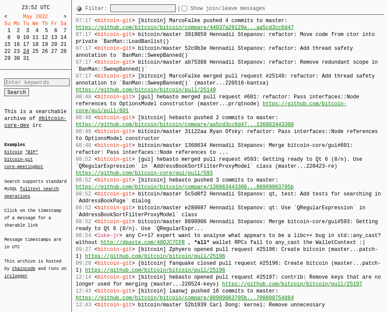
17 (26, 44)
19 (45, 44)
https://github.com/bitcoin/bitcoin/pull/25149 (146, 90)
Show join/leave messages (243, 8)
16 (17, 44)
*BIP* (31, 153)
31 (26, 58)
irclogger (16, 270)
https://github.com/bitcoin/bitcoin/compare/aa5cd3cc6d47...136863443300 (185, 124)
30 (17, 58)
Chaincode (23, 263)
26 (45, 51)
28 (64, 51)
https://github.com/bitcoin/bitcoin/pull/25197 (292, 284)
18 (35, 44)
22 (7, 51)
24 (26, 51)
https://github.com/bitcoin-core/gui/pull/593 (144, 173)
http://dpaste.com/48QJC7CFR (143, 242)
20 (54, 44)
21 (64, 44)
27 (54, 51)
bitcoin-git (18, 159)
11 (35, 37)
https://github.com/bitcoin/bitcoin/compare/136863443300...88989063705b (185, 187)
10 (26, 37)
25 (35, 51)
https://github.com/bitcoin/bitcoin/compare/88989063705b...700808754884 (185, 298)
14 (64, 37)
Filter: (97, 8)
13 (54, 37)
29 (7, 58)
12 (45, 37)
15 (7, 44)
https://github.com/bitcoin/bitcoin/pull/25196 (155, 256)
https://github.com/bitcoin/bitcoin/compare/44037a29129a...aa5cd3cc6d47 (185, 27)
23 (17, 51)
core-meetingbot (23, 166)
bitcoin (13, 153)
